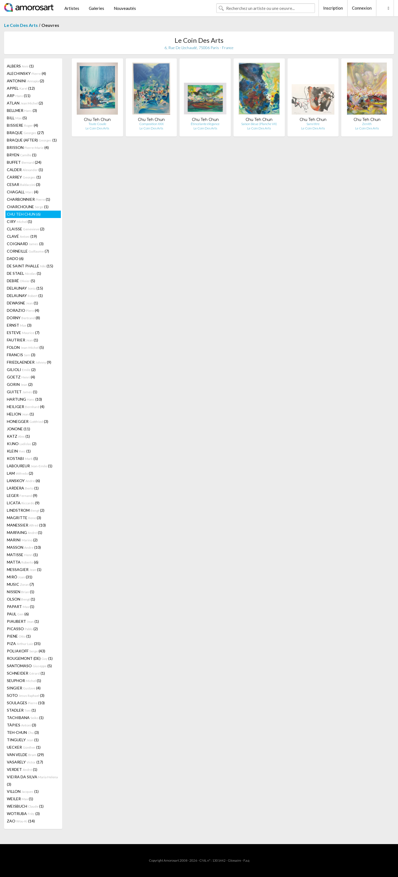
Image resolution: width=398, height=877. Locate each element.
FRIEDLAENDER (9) (29, 362)
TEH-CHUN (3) (23, 732)
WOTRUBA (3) (23, 813)
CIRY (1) (19, 221)
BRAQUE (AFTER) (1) (32, 140)
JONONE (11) (18, 428)
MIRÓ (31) (19, 577)
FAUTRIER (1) (22, 340)
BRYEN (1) (21, 154)
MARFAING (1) (24, 532)
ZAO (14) (21, 821)
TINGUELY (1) (23, 739)
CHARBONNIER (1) (28, 199)
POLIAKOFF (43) (26, 651)
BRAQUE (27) (25, 132)
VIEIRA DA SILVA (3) (32, 780)
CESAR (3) (23, 184)
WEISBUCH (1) (25, 806)
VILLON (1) (23, 791)
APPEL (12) (21, 88)
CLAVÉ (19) (22, 236)
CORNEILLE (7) (28, 251)
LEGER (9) (22, 495)
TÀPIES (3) (21, 725)
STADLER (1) (21, 710)
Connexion (362, 7)
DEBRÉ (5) (21, 280)
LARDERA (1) (23, 488)
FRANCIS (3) (21, 354)
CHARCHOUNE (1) (28, 206)
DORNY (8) (23, 317)
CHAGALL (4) (22, 191)
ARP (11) (18, 95)
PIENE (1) (19, 636)
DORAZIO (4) (23, 310)
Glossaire (234, 860)
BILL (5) (17, 117)
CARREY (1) (24, 177)
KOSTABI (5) (22, 458)
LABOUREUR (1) (29, 465)
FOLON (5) (25, 347)
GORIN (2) (20, 384)
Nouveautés (125, 8)
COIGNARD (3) (25, 243)
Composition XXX (151, 124)
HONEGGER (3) (27, 421)
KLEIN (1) (19, 451)
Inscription (333, 7)
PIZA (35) (24, 643)
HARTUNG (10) (24, 399)
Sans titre (313, 124)
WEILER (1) (20, 798)
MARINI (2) (22, 539)
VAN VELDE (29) (25, 754)
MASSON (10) (24, 547)
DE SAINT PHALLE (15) (30, 266)
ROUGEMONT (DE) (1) (30, 658)
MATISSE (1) (22, 554)
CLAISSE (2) (25, 229)
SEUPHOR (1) (24, 680)
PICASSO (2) (22, 628)
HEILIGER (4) (25, 406)
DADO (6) (15, 258)
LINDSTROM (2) (25, 510)
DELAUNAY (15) (25, 288)
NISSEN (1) (20, 591)
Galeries (96, 8)
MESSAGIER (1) (24, 569)
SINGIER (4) (24, 688)
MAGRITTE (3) (24, 517)
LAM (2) (20, 473)
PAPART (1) (20, 606)
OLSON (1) (21, 599)
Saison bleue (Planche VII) (259, 124)
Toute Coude (97, 124)
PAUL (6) (18, 614)
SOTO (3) (25, 695)
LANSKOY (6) (23, 480)
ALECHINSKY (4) (26, 73)
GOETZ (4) (21, 377)
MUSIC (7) (20, 584)
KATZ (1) (18, 436)
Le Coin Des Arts (21, 25)
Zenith (367, 124)
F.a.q (246, 860)
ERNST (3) (19, 325)
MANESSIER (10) (26, 525)
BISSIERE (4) (22, 125)
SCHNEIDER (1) (26, 673)
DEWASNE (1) (22, 303)
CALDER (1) (25, 169)
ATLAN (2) (25, 103)
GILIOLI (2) (21, 369)
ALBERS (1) (20, 66)
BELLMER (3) (22, 110)
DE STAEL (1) (24, 273)
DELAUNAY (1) (25, 295)
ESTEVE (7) (23, 332)
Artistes (71, 8)
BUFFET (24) (24, 162)
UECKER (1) (24, 747)
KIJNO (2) (21, 443)
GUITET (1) (22, 391)
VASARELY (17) (25, 762)
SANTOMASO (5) (29, 665)
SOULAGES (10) (26, 702)
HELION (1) (20, 414)
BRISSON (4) (28, 147)
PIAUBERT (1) (23, 621)
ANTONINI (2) (25, 80)
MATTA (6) (22, 562)
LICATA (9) (23, 502)
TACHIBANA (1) (25, 717)
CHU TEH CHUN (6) (24, 214)
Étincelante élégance (205, 124)
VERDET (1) (22, 769)
